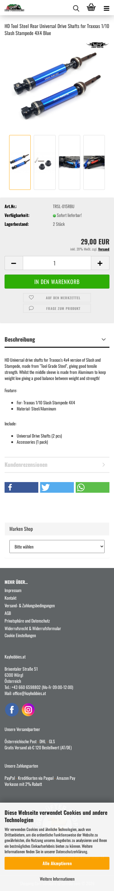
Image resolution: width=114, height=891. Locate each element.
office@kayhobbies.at (29, 693)
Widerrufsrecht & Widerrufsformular (33, 628)
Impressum (13, 590)
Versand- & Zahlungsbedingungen (30, 605)
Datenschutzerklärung (71, 851)
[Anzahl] (57, 263)
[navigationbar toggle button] (106, 7)
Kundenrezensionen (26, 464)
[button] (14, 263)
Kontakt (10, 598)
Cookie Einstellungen (20, 635)
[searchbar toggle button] (76, 7)
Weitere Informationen (57, 878)
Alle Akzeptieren (57, 863)
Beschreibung (20, 339)
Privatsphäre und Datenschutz (27, 620)
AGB (8, 613)
